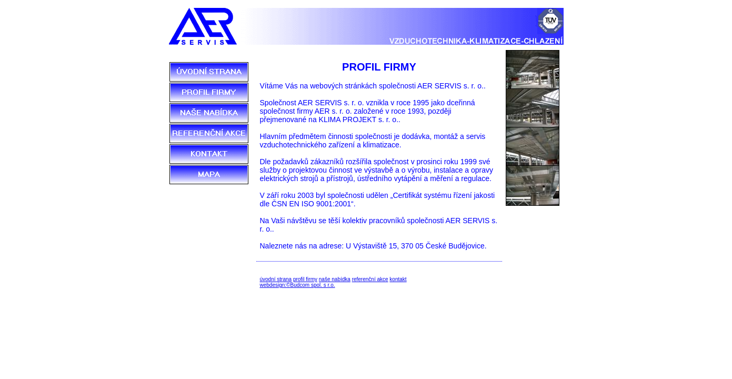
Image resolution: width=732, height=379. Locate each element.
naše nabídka (334, 279)
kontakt (397, 279)
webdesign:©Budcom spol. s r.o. (297, 285)
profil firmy (305, 279)
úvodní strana (276, 279)
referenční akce (370, 279)
